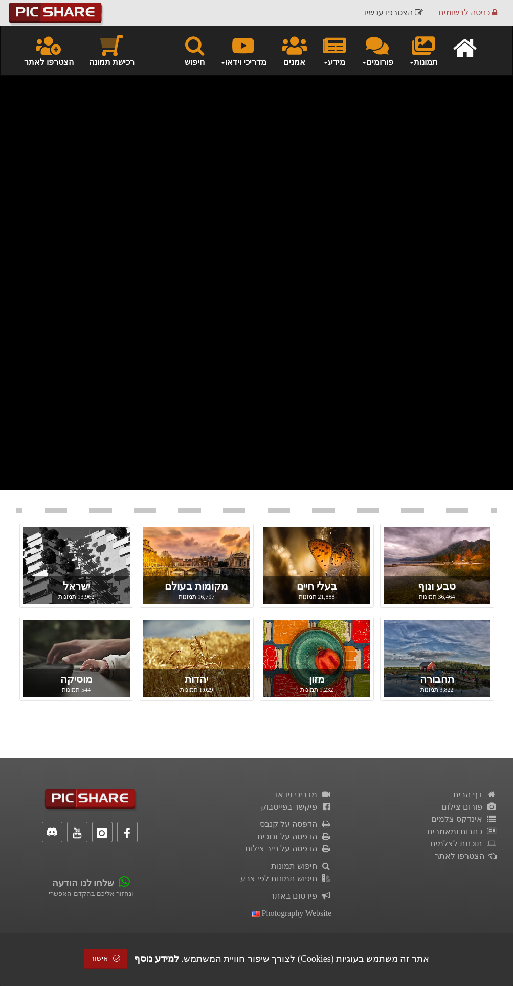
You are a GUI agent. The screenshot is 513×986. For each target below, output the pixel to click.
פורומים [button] (377, 50)
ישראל (76, 586)
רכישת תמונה (112, 50)
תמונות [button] (423, 50)
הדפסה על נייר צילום (288, 848)
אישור (105, 958)
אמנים (294, 50)
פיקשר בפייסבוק (296, 806)
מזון (317, 679)
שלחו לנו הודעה (83, 883)
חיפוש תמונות (301, 866)
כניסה (467, 12)
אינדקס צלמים (464, 819)
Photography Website (292, 913)
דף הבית (475, 794)
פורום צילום (469, 806)
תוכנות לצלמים (463, 843)
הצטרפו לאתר (49, 50)
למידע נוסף (156, 959)
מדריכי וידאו (304, 794)
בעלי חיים (317, 586)
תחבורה (437, 679)
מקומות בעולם (196, 586)
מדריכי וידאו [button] (243, 50)
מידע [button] (334, 50)
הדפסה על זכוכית (294, 836)
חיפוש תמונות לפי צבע (286, 878)
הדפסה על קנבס (296, 824)
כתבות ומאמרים (462, 831)
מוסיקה (76, 679)
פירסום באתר (301, 895)
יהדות (196, 679)
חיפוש (195, 50)
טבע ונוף (437, 586)
